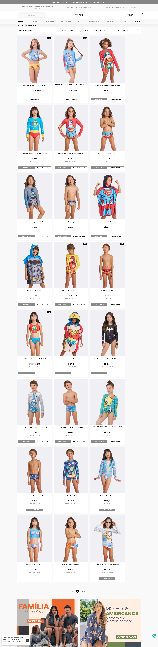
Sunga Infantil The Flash (126, 201)
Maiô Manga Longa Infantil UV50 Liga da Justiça (126, 78)
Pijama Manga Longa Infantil (94, 527)
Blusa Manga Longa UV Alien (126, 325)
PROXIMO (84, 414)
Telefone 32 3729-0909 (104, 601)
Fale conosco (54, 610)
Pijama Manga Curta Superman (63, 527)
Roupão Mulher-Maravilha (63, 263)
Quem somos (78, 601)
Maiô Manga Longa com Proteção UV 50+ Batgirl (95, 263)
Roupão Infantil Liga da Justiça (32, 201)
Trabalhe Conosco (78, 607)
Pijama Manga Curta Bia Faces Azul (31, 527)
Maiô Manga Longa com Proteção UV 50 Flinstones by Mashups (63, 325)
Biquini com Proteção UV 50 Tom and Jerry (32, 78)
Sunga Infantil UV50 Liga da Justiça (63, 140)
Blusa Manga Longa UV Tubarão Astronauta (126, 386)
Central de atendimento (54, 601)
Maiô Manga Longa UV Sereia (32, 386)
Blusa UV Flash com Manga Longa (95, 201)
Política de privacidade (78, 604)
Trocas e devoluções (54, 607)
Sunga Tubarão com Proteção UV (94, 386)
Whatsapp (111, 15)
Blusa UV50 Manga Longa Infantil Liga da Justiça (94, 78)
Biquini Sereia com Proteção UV (63, 386)
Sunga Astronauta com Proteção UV (94, 325)
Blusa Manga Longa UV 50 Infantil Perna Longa (126, 263)
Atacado (123, 15)
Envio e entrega (53, 604)
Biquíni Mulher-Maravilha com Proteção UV (32, 263)
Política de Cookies (11, 643)
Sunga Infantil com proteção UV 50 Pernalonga (32, 325)
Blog (117, 15)
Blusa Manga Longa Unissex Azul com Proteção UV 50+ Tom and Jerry (63, 78)
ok (28, 640)
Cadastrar (120, 584)
